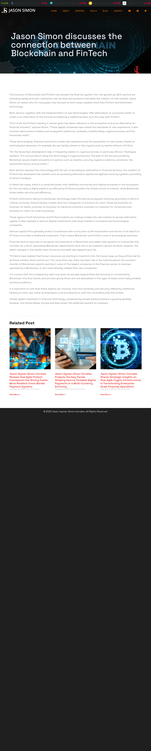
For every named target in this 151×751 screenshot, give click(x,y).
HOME (54, 11)
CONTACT (118, 11)
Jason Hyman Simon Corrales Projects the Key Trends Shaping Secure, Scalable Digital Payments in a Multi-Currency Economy (75, 380)
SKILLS (93, 11)
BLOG (105, 11)
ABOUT (66, 11)
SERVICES (79, 11)
